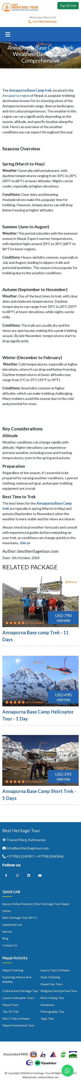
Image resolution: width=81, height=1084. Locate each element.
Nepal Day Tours (51, 984)
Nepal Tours (10, 1005)
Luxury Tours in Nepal (54, 970)
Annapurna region (16, 95)
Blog (5, 938)
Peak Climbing (50, 977)
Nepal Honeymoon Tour (18, 1025)
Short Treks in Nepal (16, 1018)
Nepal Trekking (12, 970)
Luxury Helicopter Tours (18, 998)
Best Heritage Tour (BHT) (19, 917)
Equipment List (12, 924)
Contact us (9, 945)
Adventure (47, 1005)
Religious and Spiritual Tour (58, 991)
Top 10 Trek (68, 5)
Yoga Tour (47, 1018)
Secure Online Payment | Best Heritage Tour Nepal (35, 904)
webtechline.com (48, 1077)
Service (7, 931)
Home (6, 911)
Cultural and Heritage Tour (20, 991)
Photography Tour (52, 1011)
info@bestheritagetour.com (27, 848)
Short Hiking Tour (52, 998)
